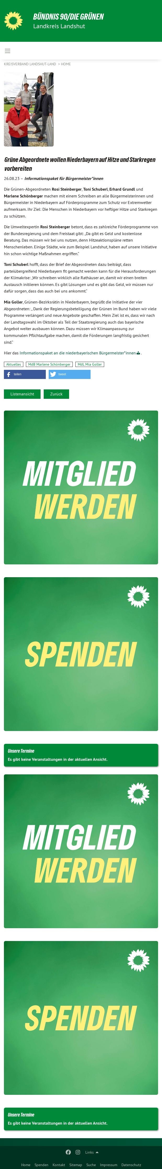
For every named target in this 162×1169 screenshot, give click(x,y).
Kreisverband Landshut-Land (30, 64)
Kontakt (59, 1164)
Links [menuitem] (89, 1152)
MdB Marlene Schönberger (49, 364)
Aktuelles (13, 364)
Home (25, 1164)
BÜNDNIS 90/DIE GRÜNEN (68, 16)
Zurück (56, 393)
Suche (91, 1164)
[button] (25, 374)
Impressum (108, 1164)
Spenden (41, 1164)
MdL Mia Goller (90, 364)
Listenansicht (22, 393)
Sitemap (75, 1164)
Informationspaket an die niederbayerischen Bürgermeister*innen (78, 352)
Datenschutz (131, 1164)
